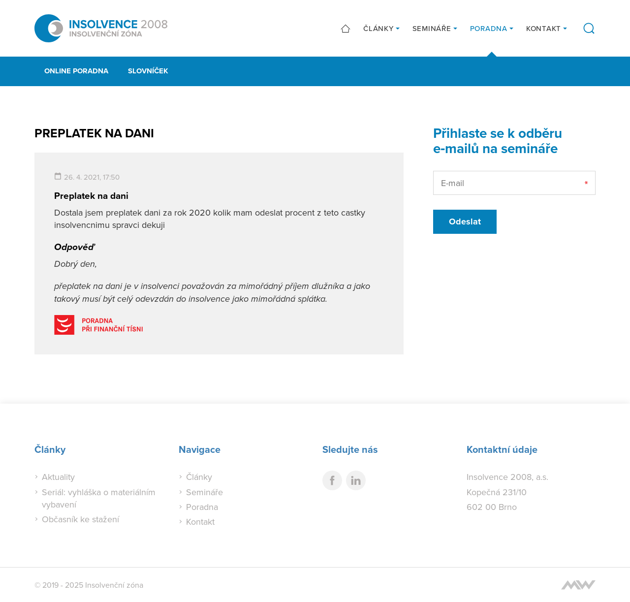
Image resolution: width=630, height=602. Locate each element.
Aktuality (58, 477)
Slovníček (148, 70)
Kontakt (543, 28)
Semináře (431, 28)
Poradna (488, 28)
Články (378, 28)
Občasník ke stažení (80, 519)
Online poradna (76, 70)
